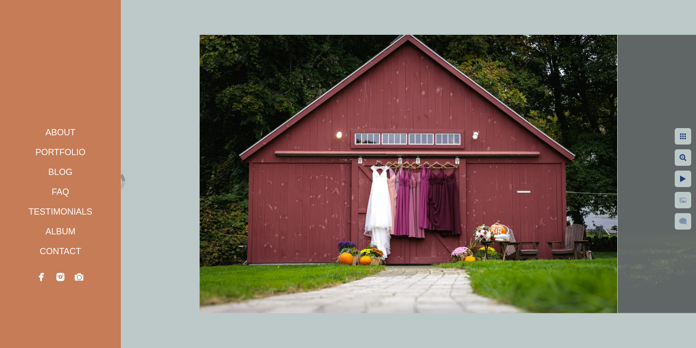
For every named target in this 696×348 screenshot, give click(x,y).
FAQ (60, 192)
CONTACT (60, 251)
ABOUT (60, 132)
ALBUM (60, 231)
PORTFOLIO (60, 152)
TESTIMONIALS (60, 212)
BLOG (60, 172)
